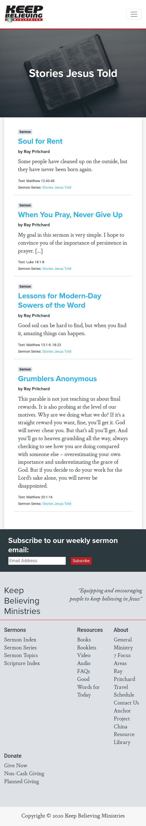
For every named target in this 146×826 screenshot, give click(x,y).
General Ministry (123, 643)
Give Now (15, 765)
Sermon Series (20, 647)
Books (84, 639)
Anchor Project (122, 714)
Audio (83, 663)
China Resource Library (124, 734)
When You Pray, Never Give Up (70, 214)
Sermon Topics (21, 655)
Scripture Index (22, 663)
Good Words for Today (88, 686)
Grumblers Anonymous (57, 378)
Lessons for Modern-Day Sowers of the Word (59, 300)
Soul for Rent (40, 141)
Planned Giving (21, 781)
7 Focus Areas (122, 659)
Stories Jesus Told (56, 187)
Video (83, 655)
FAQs (83, 671)
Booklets (86, 647)
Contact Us (126, 702)
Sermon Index (20, 639)
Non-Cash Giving (24, 773)
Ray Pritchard (124, 675)
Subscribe (81, 561)
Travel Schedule (124, 690)
